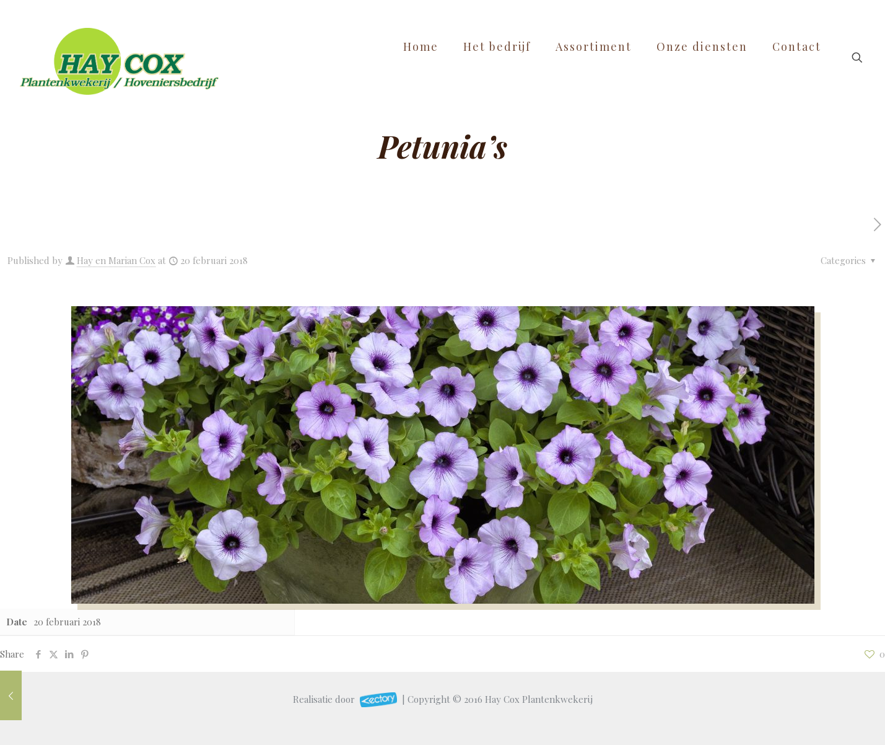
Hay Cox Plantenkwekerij (539, 699)
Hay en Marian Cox (116, 260)
